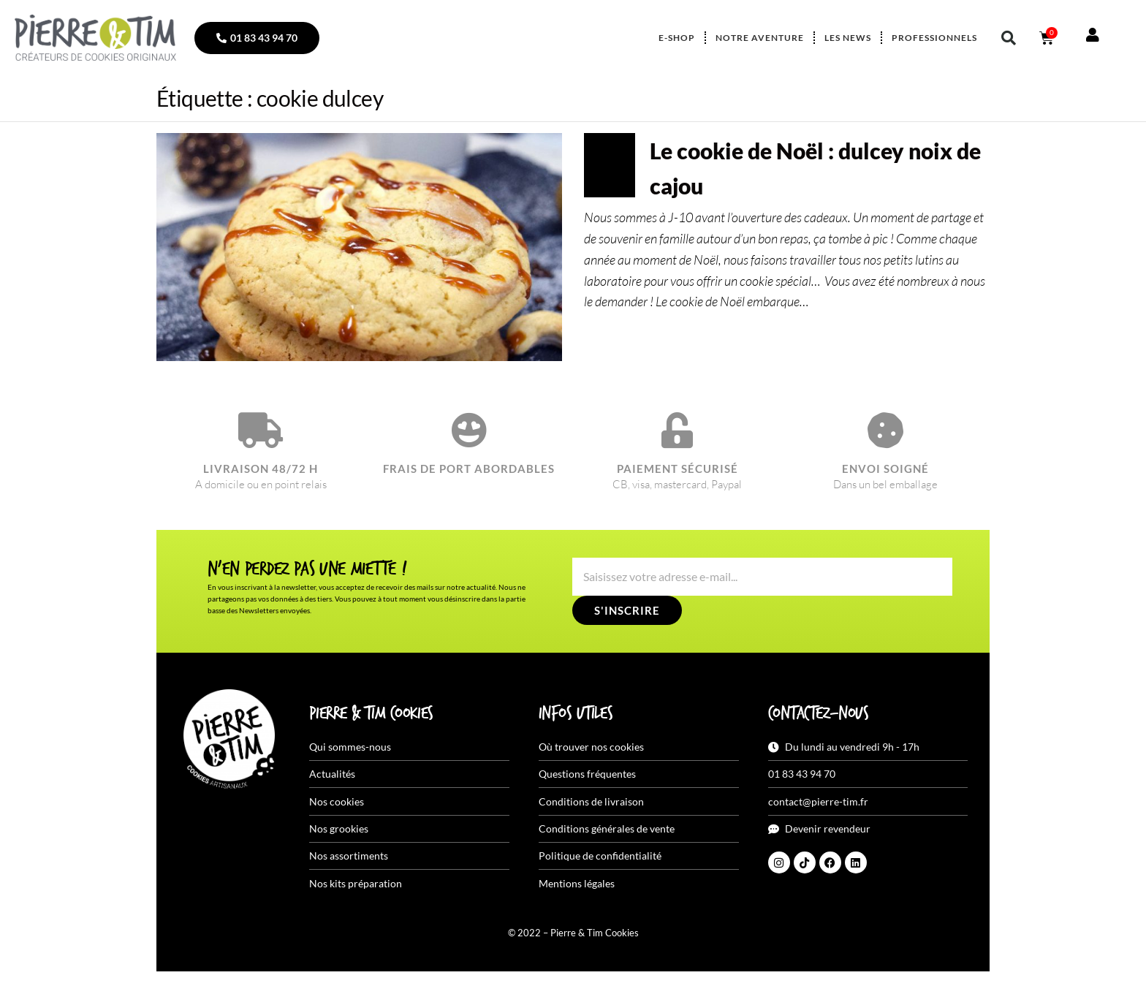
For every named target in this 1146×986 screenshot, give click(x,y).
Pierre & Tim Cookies (371, 714)
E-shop (677, 37)
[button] (1008, 38)
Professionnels (934, 37)
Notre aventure (760, 37)
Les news (847, 37)
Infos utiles (575, 714)
